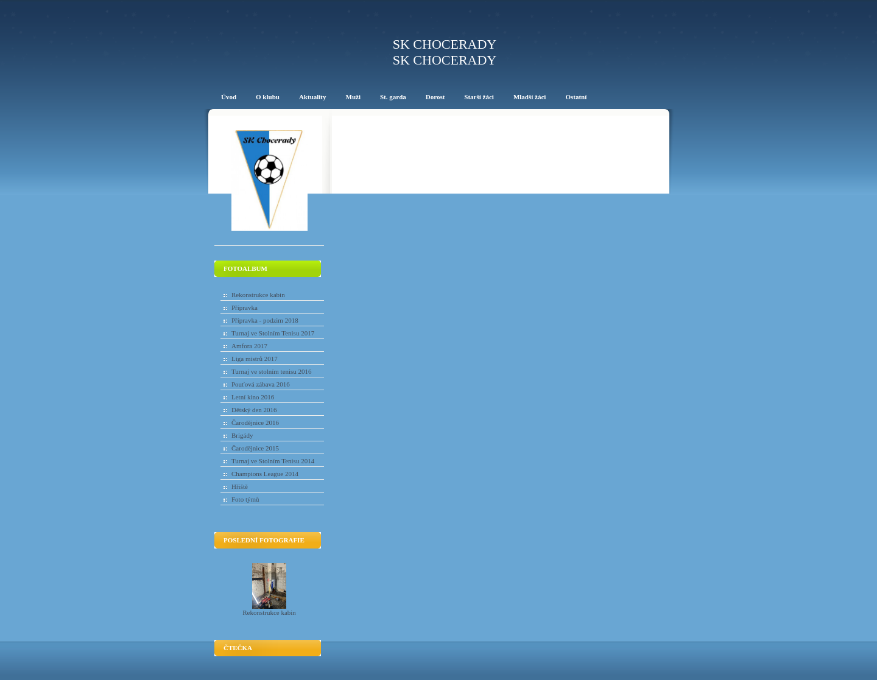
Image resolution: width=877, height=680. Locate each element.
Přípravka (244, 307)
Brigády (242, 435)
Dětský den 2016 (254, 409)
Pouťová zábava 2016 (260, 384)
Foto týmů (245, 499)
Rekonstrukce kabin (258, 294)
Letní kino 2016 (252, 397)
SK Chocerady (445, 44)
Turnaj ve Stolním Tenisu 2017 (272, 333)
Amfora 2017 (249, 345)
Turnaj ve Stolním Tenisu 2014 (272, 460)
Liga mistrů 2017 (254, 358)
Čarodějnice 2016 (255, 422)
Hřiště (239, 486)
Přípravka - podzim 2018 (264, 320)
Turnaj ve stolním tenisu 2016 (271, 371)
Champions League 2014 (264, 473)
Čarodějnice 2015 (255, 448)
